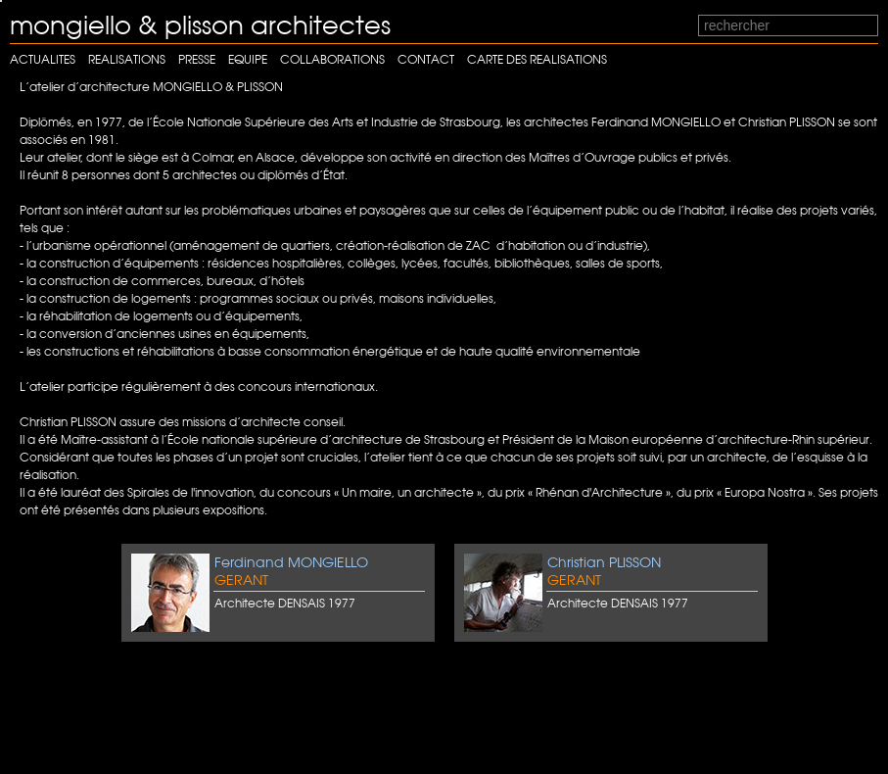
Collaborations (332, 59)
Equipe (247, 59)
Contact (425, 59)
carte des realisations (537, 59)
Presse (196, 59)
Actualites (42, 59)
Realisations (126, 59)
